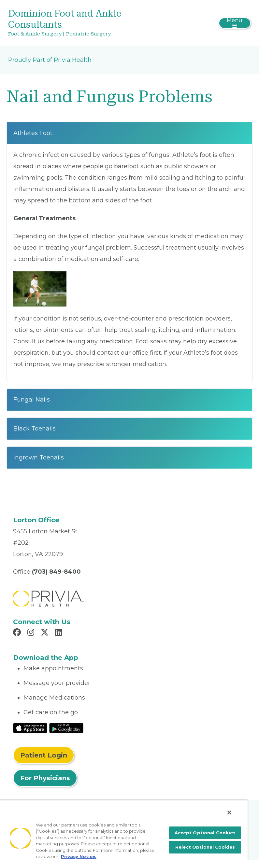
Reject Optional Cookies (205, 847)
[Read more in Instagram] (31, 633)
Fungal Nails (31, 399)
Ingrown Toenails (38, 457)
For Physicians (45, 778)
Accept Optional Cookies (205, 832)
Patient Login (43, 755)
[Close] (229, 812)
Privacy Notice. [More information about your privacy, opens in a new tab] (78, 856)
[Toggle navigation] (235, 23)
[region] (124, 830)
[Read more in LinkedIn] (59, 633)
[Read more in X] (45, 633)
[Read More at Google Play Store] (66, 727)
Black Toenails (34, 428)
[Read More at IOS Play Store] (30, 727)
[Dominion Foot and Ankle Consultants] (89, 23)
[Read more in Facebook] (18, 633)
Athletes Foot (32, 133)
